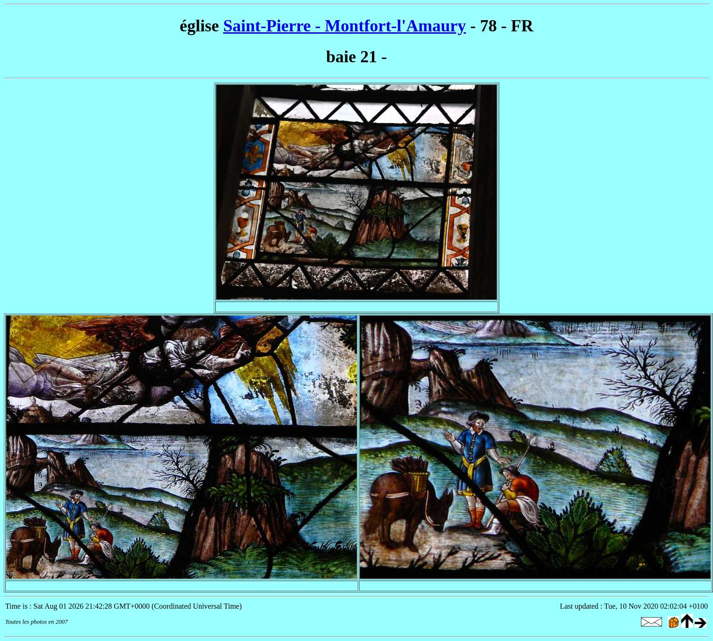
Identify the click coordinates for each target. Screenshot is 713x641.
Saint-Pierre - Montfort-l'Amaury (344, 25)
